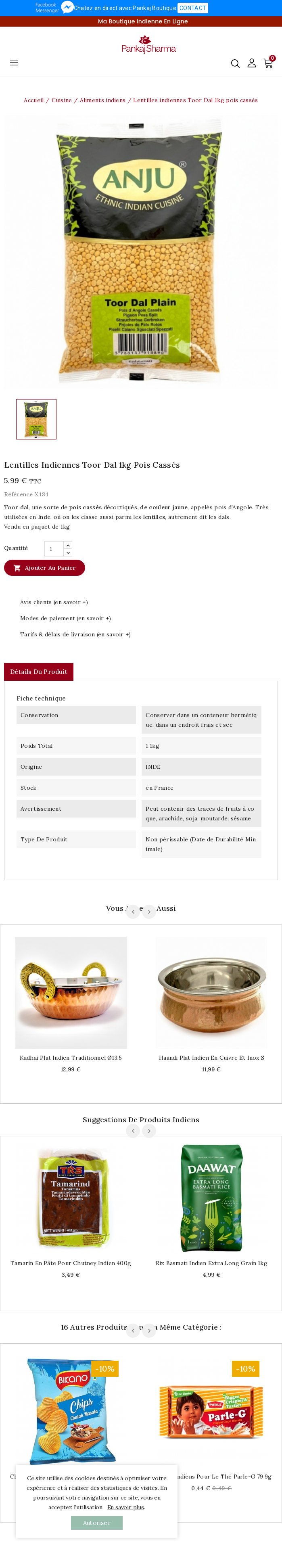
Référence (18, 494)
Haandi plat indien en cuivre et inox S (211, 1057)
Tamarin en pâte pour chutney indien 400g (70, 1263)
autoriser (97, 1523)
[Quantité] (54, 548)
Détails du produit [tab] (38, 672)
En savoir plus (125, 1507)
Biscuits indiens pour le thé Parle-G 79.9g (212, 1476)
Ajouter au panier (44, 567)
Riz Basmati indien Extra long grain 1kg (211, 1263)
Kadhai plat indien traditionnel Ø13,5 (71, 1057)
